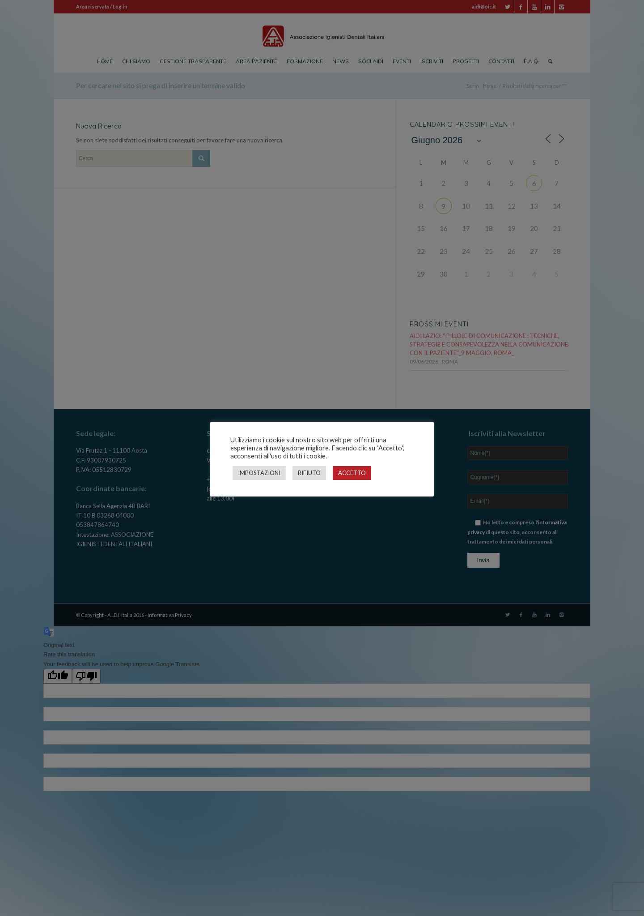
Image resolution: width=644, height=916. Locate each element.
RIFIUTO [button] (309, 472)
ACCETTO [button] (352, 472)
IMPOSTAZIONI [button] (259, 472)
